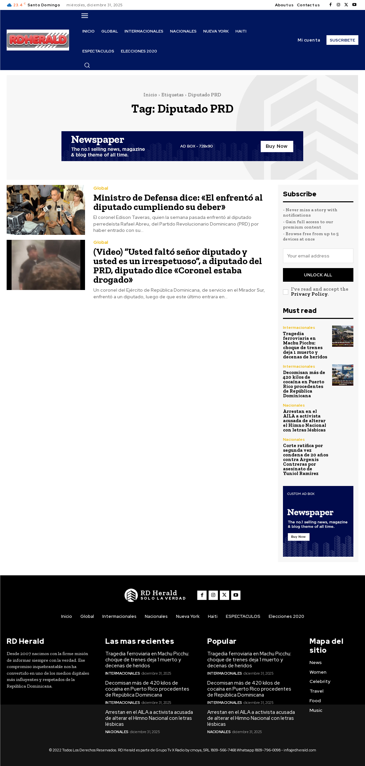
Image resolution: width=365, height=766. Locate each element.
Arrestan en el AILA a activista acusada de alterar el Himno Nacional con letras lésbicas (304, 421)
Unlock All (318, 275)
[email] (318, 255)
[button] (87, 65)
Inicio (150, 95)
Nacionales (294, 405)
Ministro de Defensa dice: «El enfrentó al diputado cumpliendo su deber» (178, 202)
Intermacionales (299, 328)
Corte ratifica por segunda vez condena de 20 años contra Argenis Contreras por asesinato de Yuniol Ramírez (305, 459)
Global (100, 188)
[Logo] (155, 595)
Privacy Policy (309, 294)
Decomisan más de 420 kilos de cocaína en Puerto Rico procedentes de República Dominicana (304, 384)
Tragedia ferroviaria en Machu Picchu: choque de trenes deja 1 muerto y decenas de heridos (305, 345)
